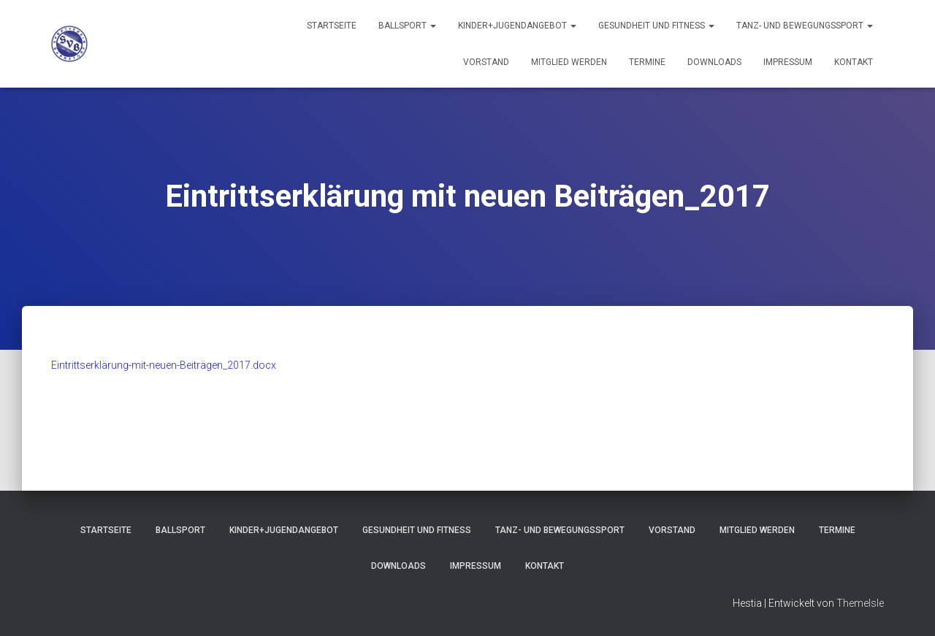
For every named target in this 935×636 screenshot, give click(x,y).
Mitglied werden (569, 62)
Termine (647, 62)
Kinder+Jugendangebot (517, 25)
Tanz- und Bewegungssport (804, 25)
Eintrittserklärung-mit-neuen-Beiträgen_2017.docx (163, 365)
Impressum (787, 62)
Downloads (714, 62)
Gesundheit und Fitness (656, 25)
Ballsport (407, 25)
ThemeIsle (860, 603)
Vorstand (486, 62)
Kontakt (853, 62)
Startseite (331, 25)
